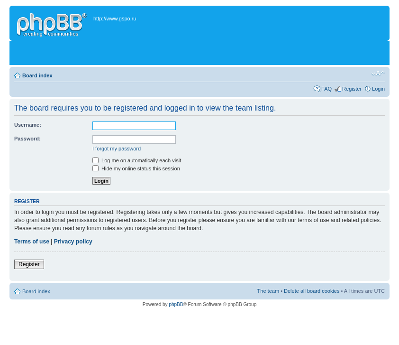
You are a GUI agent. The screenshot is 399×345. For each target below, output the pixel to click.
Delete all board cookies (311, 291)
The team (268, 291)
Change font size (378, 73)
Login (378, 89)
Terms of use (31, 241)
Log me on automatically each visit (136, 160)
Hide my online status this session (136, 168)
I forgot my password (116, 148)
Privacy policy (73, 241)
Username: (27, 125)
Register (352, 89)
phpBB (176, 304)
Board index (37, 75)
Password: (27, 138)
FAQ (326, 89)
